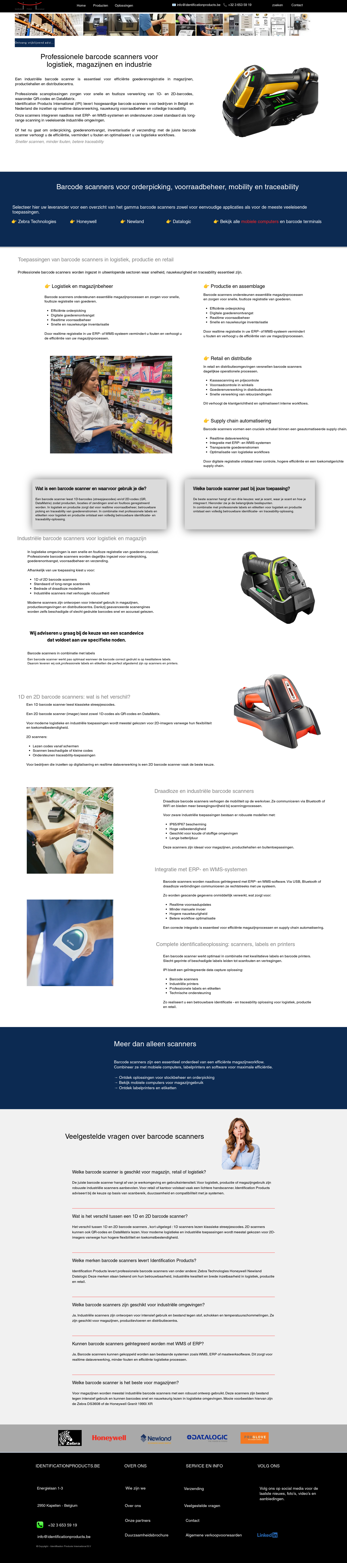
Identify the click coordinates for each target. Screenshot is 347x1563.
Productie (221, 286)
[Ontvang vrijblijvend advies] (35, 42)
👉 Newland (132, 221)
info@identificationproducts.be (198, 5)
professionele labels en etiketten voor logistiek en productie (260, 507)
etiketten (214, 988)
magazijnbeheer (96, 286)
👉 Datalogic (178, 221)
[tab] (173, 1291)
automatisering (255, 421)
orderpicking (60, 130)
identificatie (223, 1002)
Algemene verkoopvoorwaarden (214, 1535)
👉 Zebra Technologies (33, 221)
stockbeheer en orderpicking (189, 1077)
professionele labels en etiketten (83, 663)
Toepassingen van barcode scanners (60, 259)
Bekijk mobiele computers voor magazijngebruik (162, 1082)
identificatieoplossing (204, 944)
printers (286, 944)
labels (262, 944)
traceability (248, 1002)
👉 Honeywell (83, 221)
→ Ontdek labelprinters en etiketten (145, 1087)
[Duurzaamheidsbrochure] (147, 1534)
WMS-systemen (110, 115)
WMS (266, 881)
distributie (241, 358)
